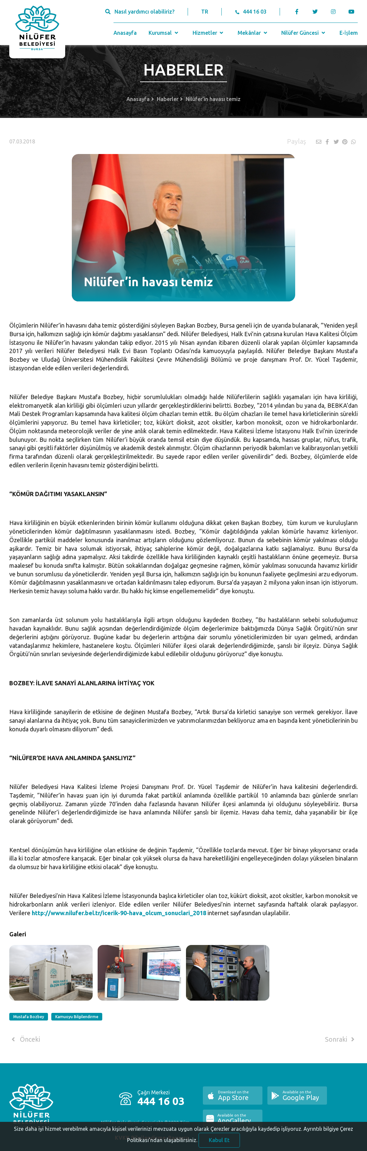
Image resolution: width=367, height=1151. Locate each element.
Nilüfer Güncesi (303, 33)
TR (204, 12)
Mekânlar (253, 33)
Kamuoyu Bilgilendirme (76, 1017)
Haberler (167, 99)
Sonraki (341, 1039)
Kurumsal (164, 33)
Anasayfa (125, 33)
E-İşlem (349, 33)
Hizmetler (209, 33)
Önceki (24, 1039)
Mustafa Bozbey (28, 1017)
